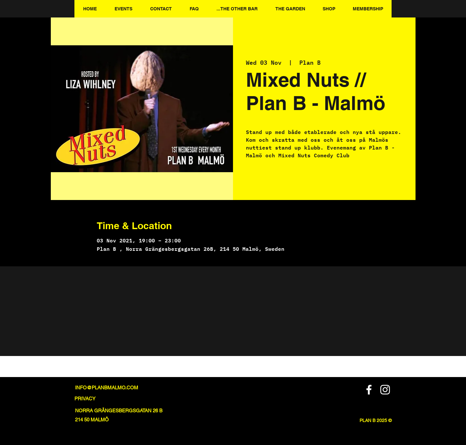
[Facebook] (368, 389)
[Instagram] (385, 389)
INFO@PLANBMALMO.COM (106, 387)
